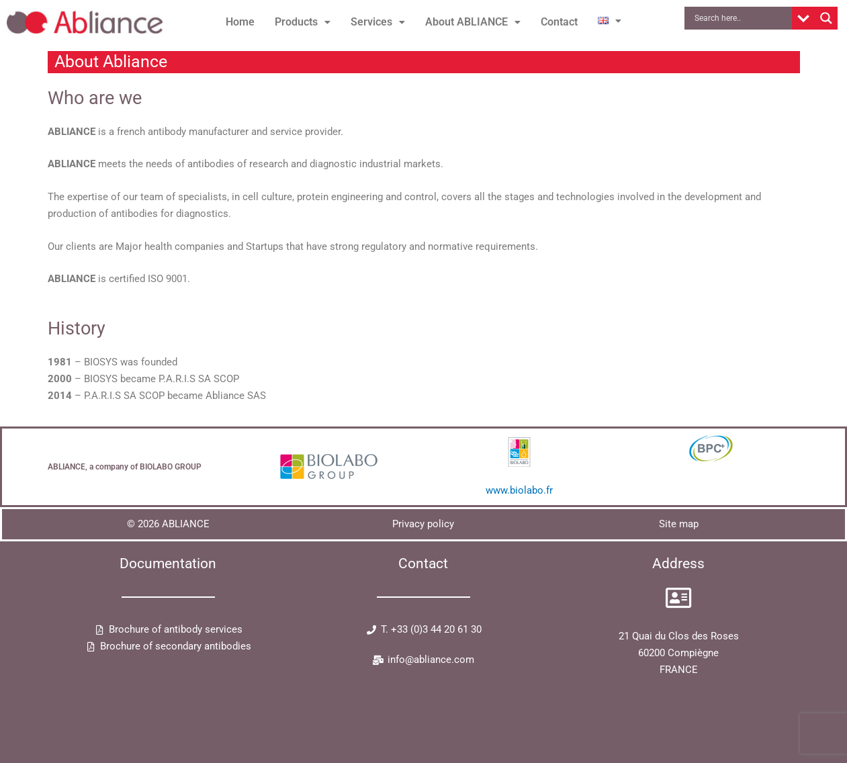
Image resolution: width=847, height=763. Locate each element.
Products (302, 21)
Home (240, 21)
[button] (303, 22)
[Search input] (742, 18)
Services (378, 21)
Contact (559, 21)
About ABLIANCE (473, 21)
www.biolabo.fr (519, 490)
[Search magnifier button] (826, 18)
